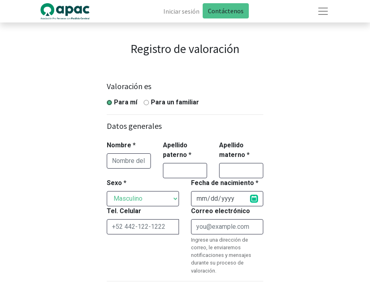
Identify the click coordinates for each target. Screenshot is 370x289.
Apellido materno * (234, 150)
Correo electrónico (220, 211)
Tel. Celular (124, 211)
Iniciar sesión (181, 11)
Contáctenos (226, 11)
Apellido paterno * (177, 150)
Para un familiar (175, 102)
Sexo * (116, 183)
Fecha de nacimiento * (224, 183)
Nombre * (121, 145)
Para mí (125, 102)
